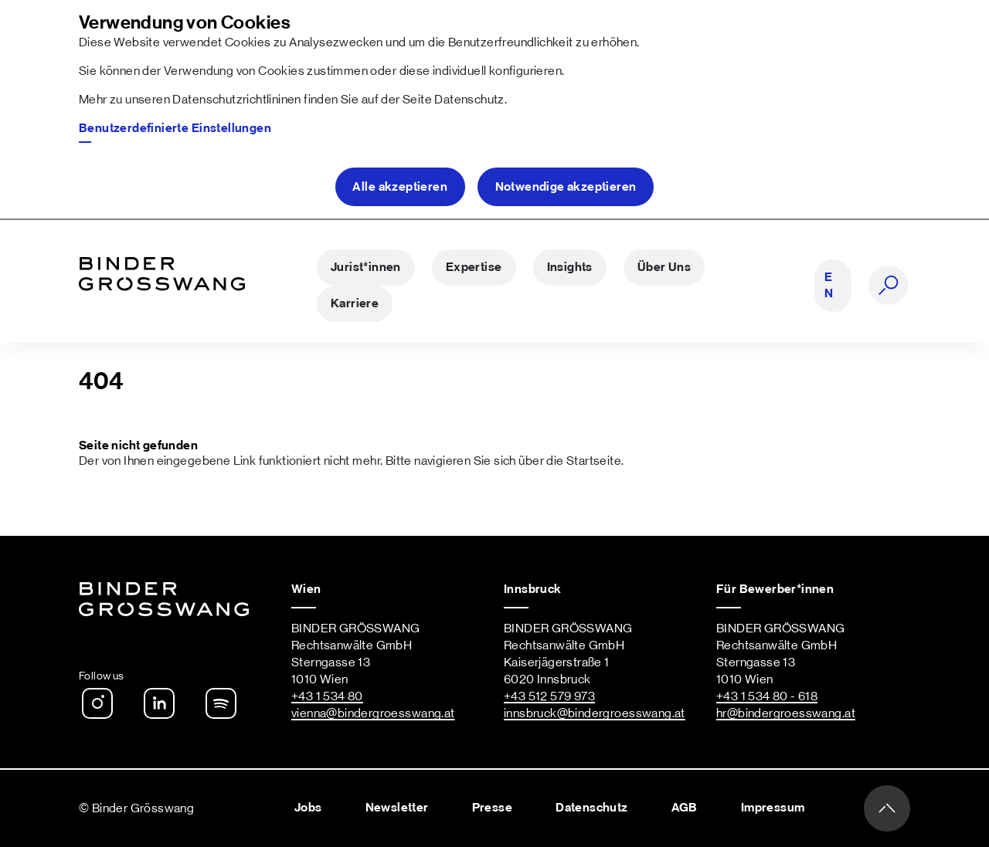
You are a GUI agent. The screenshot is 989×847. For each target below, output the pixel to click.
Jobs (308, 807)
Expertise (474, 267)
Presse (492, 807)
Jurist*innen (366, 267)
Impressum (773, 807)
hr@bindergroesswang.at (785, 713)
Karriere (355, 303)
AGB (684, 807)
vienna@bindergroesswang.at (373, 713)
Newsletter (397, 807)
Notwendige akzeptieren (566, 187)
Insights (570, 267)
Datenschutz (469, 99)
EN (828, 285)
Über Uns (664, 267)
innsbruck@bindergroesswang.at (594, 713)
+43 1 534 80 (327, 696)
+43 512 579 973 (549, 696)
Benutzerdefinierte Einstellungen (175, 128)
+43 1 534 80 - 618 (766, 696)
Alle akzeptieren (399, 187)
